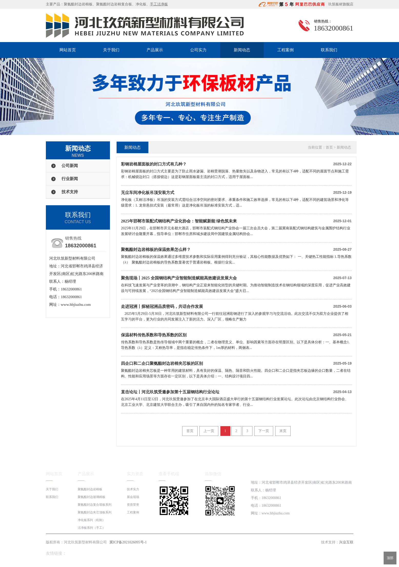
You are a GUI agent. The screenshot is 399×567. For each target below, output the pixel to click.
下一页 (263, 431)
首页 (329, 147)
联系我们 (329, 50)
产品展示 (155, 50)
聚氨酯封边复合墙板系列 (94, 504)
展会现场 (133, 497)
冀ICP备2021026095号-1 (128, 542)
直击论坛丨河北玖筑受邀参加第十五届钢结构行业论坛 (170, 392)
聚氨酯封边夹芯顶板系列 (94, 512)
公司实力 (198, 50)
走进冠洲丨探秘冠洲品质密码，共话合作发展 (162, 306)
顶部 (390, 558)
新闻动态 (242, 50)
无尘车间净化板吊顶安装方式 (147, 192)
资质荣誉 (133, 504)
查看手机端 (169, 474)
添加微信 (213, 474)
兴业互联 (346, 542)
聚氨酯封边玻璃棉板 (91, 497)
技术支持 (70, 192)
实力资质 (135, 474)
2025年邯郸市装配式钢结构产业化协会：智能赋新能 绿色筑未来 (179, 221)
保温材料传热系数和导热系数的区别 (154, 335)
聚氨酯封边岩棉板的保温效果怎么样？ (156, 249)
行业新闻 (70, 179)
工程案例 (285, 50)
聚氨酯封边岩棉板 (78, 4)
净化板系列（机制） (91, 520)
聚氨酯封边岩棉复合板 (114, 4)
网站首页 (67, 50)
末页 (283, 431)
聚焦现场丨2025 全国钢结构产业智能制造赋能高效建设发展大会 (179, 278)
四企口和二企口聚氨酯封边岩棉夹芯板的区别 (162, 363)
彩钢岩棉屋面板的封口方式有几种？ (154, 164)
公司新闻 (70, 165)
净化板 (141, 4)
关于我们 (111, 50)
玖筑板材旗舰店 (339, 4)
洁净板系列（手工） (91, 528)
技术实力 (133, 489)
